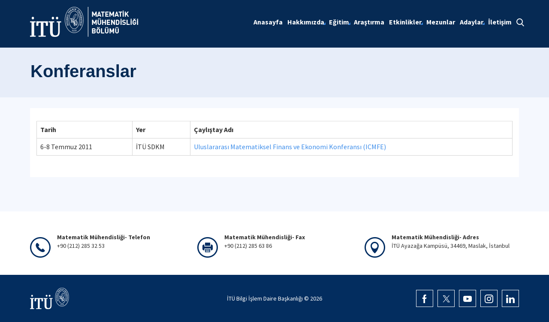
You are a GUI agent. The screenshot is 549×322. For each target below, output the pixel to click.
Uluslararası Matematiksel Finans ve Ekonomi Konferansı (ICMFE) (290, 146)
